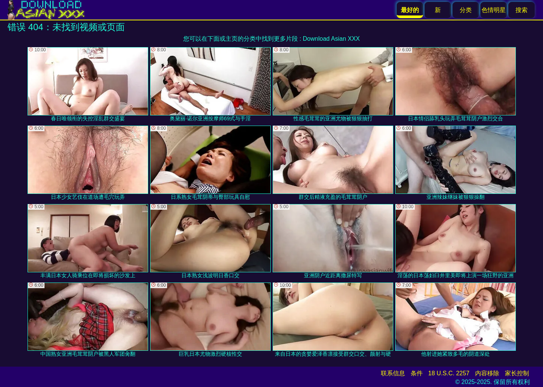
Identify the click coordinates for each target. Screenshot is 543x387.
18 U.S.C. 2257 (448, 373)
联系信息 (393, 373)
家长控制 (517, 373)
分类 (466, 10)
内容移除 (487, 373)
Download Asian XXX (331, 38)
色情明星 (494, 10)
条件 (417, 373)
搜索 (521, 10)
